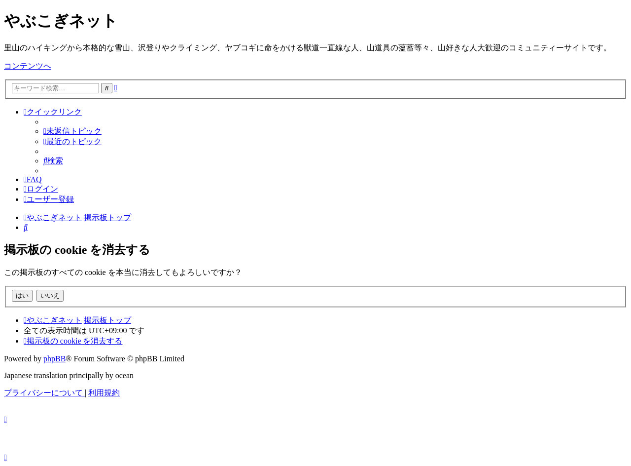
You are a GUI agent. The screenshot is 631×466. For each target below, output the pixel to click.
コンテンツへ (27, 66)
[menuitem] (72, 131)
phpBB (54, 358)
